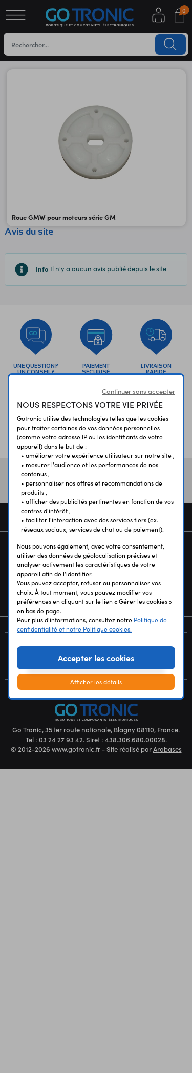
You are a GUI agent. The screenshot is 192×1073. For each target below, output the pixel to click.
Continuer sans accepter (138, 391)
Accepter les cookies (96, 657)
